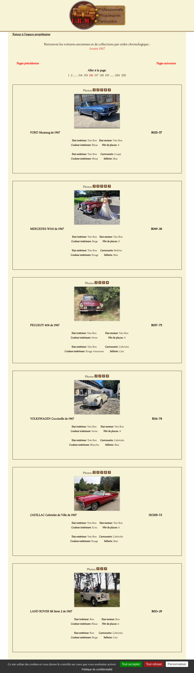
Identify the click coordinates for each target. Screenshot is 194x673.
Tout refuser (154, 664)
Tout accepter (131, 664)
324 (117, 75)
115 (85, 75)
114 (80, 75)
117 (96, 75)
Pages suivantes (166, 63)
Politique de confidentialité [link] (97, 669)
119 (107, 75)
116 (91, 75)
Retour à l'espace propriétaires (31, 34)
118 (101, 75)
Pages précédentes (28, 63)
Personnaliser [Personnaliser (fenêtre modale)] (177, 664)
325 (123, 75)
